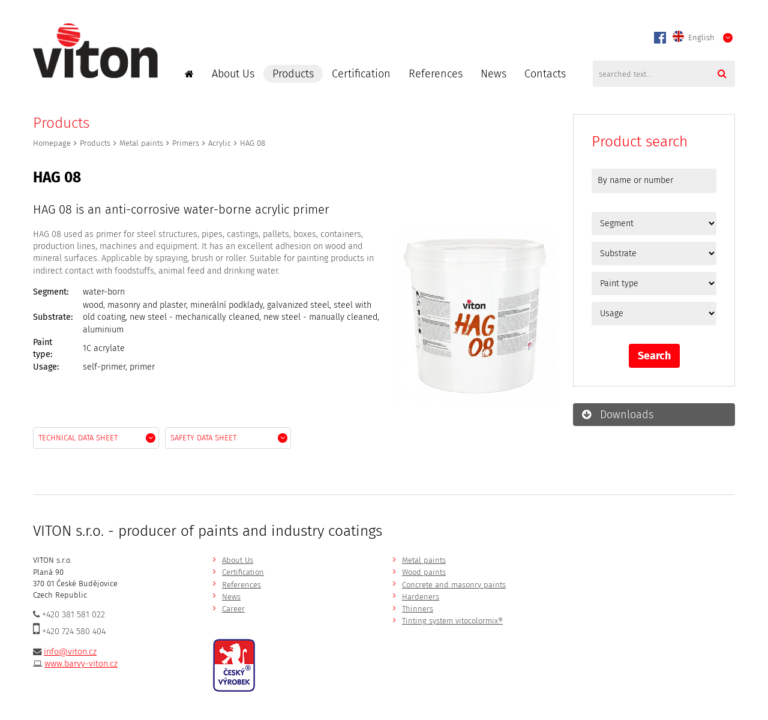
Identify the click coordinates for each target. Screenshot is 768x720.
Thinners (417, 608)
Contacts (545, 73)
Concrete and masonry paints (454, 584)
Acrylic (219, 143)
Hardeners (420, 596)
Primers (185, 143)
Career (233, 608)
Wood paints (424, 572)
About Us (233, 73)
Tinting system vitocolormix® (452, 620)
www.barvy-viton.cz (81, 664)
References (436, 73)
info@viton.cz (70, 652)
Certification (361, 73)
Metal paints (141, 143)
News (493, 73)
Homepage (52, 143)
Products (293, 73)
